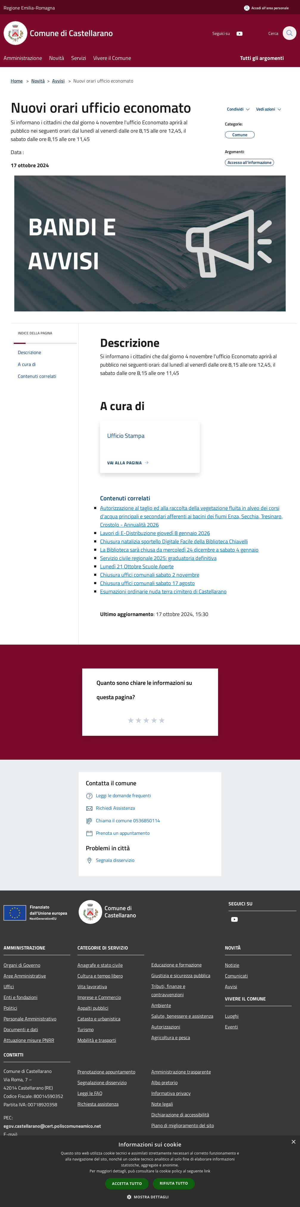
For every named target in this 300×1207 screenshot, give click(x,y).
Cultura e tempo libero (100, 975)
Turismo (85, 1029)
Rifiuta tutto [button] (174, 1183)
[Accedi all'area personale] (266, 8)
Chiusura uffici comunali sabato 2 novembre (149, 575)
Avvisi (58, 80)
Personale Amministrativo (30, 1018)
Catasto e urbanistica (98, 1018)
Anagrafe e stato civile (100, 965)
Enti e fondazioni (21, 997)
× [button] (293, 1142)
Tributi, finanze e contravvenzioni (168, 990)
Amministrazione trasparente (181, 1071)
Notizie (232, 965)
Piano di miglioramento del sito (182, 1125)
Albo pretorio (164, 1082)
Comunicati (236, 975)
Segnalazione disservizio (102, 1082)
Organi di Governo (22, 965)
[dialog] (150, 1171)
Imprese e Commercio (99, 997)
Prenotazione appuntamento (106, 1071)
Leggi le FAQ (89, 1093)
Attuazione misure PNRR (29, 1040)
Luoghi (232, 1016)
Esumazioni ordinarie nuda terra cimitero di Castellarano (163, 591)
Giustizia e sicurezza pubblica (180, 975)
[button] (150, 1197)
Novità (38, 80)
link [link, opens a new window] (207, 1171)
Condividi (239, 109)
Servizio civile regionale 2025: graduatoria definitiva (158, 558)
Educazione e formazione (176, 964)
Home (17, 80)
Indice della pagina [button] (35, 333)
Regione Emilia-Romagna (29, 7)
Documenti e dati (21, 1029)
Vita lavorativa (92, 986)
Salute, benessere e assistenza (182, 1016)
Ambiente (161, 1005)
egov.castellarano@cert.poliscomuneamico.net (52, 1126)
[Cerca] (289, 33)
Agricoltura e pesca (170, 1037)
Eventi (231, 1026)
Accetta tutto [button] (127, 1183)
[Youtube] (236, 33)
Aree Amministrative (25, 975)
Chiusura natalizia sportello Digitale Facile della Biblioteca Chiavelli (174, 541)
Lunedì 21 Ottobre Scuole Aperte (137, 566)
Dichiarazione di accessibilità (180, 1114)
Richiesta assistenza (98, 1103)
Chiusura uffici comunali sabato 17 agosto (147, 583)
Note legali (162, 1103)
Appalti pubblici (92, 1007)
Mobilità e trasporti (96, 1040)
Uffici (9, 986)
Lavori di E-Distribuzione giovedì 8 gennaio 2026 (155, 533)
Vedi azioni (269, 109)
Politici (10, 1007)
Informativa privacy (171, 1093)
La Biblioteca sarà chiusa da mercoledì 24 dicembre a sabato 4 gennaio (179, 550)
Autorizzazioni (165, 1026)
